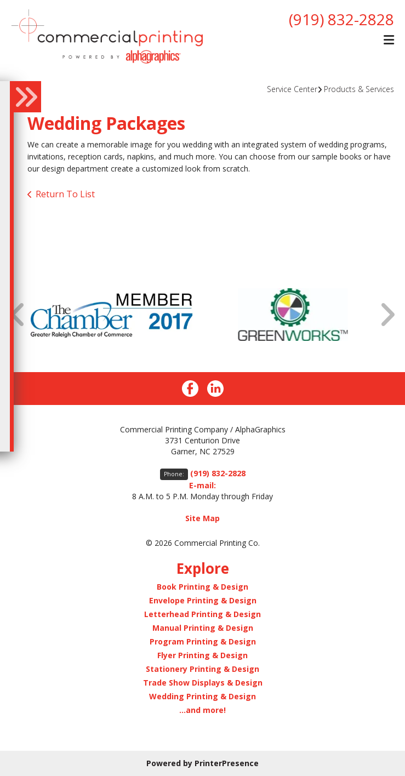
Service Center (292, 89)
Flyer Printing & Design (202, 655)
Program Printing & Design (203, 641)
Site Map (202, 518)
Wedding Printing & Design (202, 696)
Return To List (65, 194)
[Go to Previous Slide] (18, 315)
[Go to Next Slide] (387, 315)
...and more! (202, 710)
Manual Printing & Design (202, 628)
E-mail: (202, 485)
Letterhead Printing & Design (202, 614)
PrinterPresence (227, 763)
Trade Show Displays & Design (203, 682)
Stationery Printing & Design (202, 669)
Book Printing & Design (202, 586)
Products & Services (359, 89)
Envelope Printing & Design (202, 600)
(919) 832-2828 (341, 19)
